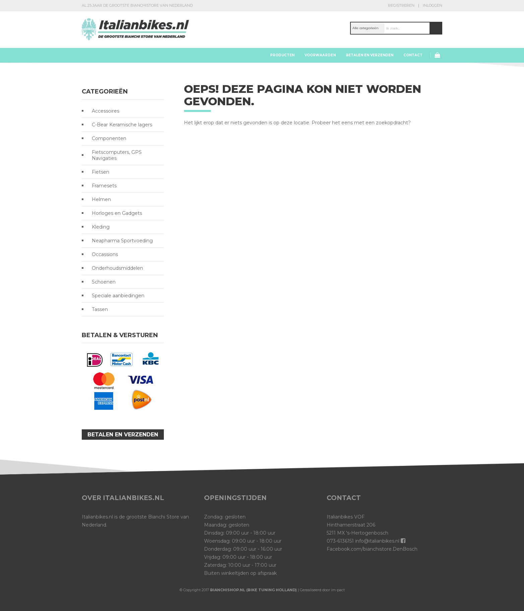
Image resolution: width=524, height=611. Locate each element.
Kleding (101, 227)
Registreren (401, 5)
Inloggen (432, 5)
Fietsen (100, 172)
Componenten (109, 138)
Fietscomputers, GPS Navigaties (117, 155)
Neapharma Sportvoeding (122, 241)
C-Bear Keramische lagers (122, 125)
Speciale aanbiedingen (118, 296)
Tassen (100, 309)
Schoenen (104, 282)
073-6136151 (340, 541)
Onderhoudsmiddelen (117, 268)
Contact (412, 55)
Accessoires (105, 111)
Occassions (105, 254)
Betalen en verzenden (369, 55)
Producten (282, 55)
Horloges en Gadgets (117, 213)
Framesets (104, 186)
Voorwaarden (320, 55)
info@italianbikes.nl (377, 541)
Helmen (101, 199)
